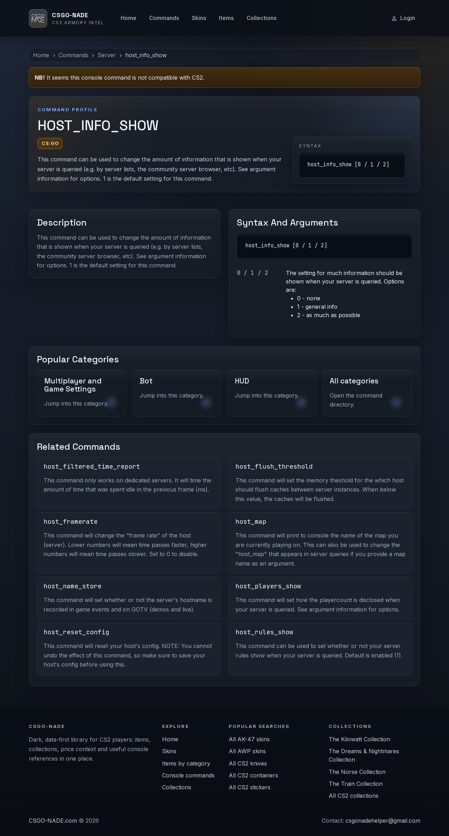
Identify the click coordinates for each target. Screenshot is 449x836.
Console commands (188, 775)
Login (403, 18)
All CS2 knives (248, 763)
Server (107, 55)
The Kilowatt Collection (359, 739)
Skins (199, 18)
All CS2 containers (253, 775)
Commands (164, 18)
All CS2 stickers (249, 787)
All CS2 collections (353, 795)
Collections (262, 18)
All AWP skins (247, 751)
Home (128, 18)
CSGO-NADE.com (53, 820)
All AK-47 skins (249, 739)
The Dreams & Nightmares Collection (364, 755)
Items (226, 18)
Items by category (186, 763)
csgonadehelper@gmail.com (383, 820)
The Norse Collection (357, 771)
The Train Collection (356, 783)
